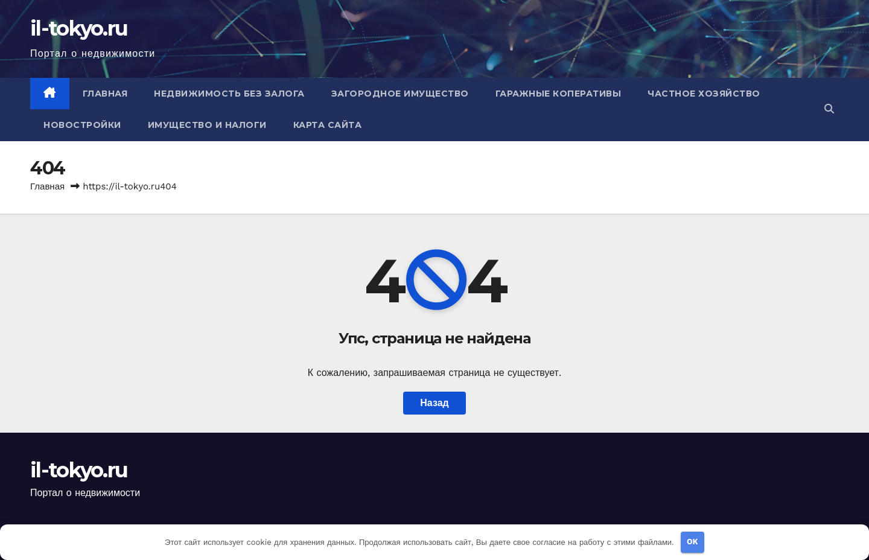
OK (692, 541)
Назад (434, 403)
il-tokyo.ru (78, 28)
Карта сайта (327, 124)
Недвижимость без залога (229, 93)
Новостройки (82, 124)
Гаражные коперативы (558, 93)
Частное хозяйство (704, 93)
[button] (829, 109)
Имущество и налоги (207, 124)
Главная (105, 93)
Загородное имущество (400, 93)
